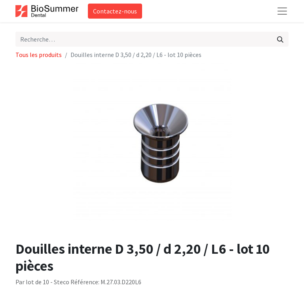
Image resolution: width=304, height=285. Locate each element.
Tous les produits (38, 55)
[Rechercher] (280, 39)
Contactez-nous (115, 11)
